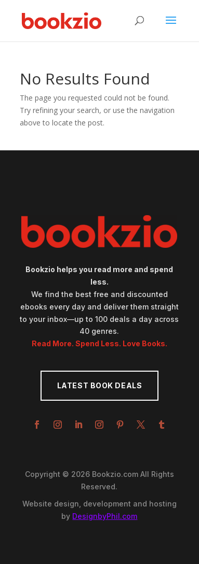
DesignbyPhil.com (104, 516)
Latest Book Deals (99, 385)
